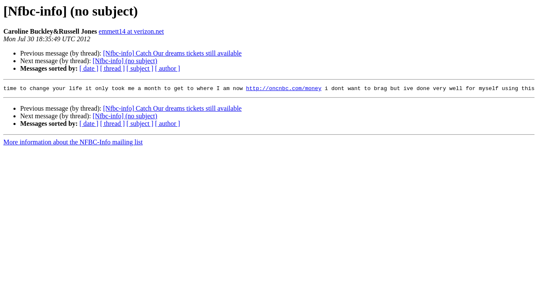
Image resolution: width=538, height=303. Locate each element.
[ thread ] (112, 68)
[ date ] (88, 68)
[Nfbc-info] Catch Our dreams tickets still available (172, 53)
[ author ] (167, 68)
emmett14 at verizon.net (131, 31)
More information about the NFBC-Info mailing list (73, 143)
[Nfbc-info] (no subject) (124, 60)
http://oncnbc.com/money (283, 89)
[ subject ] (140, 68)
